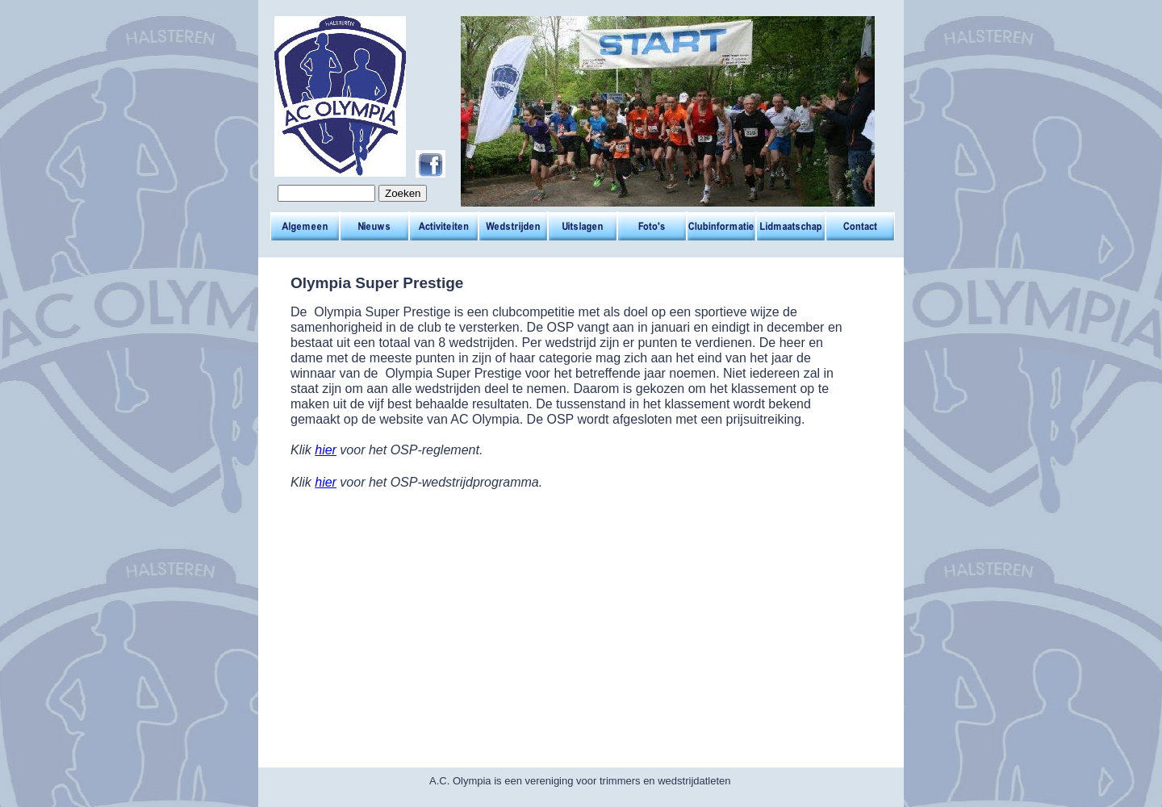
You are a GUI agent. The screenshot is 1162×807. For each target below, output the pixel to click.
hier (325, 450)
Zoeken (402, 193)
